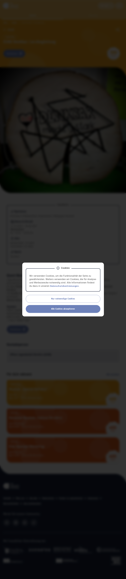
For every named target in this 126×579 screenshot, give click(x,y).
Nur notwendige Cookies (63, 299)
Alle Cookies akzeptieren (63, 309)
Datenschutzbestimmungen (64, 286)
